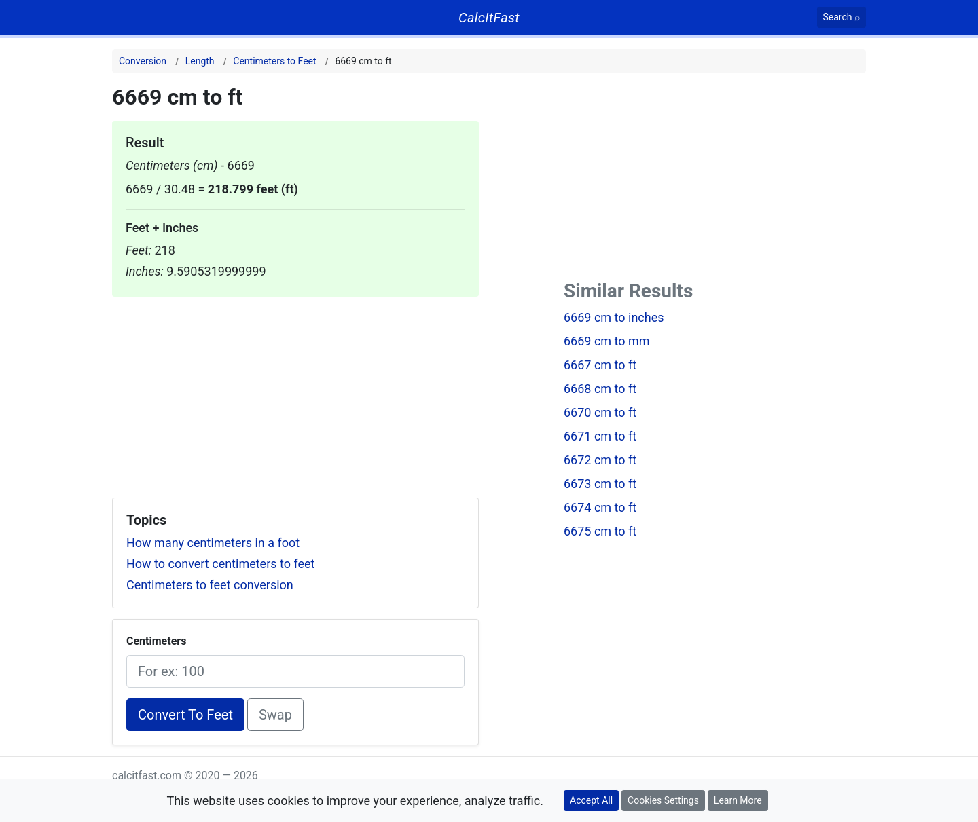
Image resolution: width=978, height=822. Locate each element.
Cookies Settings (663, 800)
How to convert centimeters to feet (220, 564)
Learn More (738, 800)
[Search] (842, 17)
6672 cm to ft (600, 460)
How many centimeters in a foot (213, 543)
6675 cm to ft (600, 531)
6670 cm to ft (600, 412)
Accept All (591, 800)
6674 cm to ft (600, 507)
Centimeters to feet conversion (209, 585)
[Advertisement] (295, 392)
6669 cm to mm (607, 341)
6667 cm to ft (600, 365)
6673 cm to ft (600, 484)
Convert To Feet (185, 715)
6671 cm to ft (600, 436)
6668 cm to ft (600, 388)
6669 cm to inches (614, 317)
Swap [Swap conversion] (275, 715)
